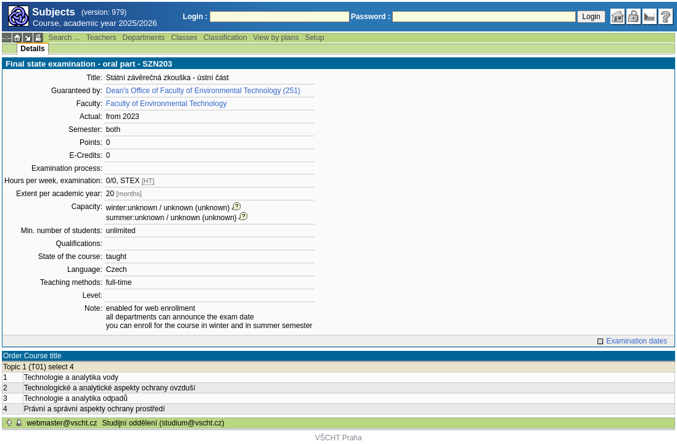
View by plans (276, 37)
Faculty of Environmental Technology (166, 103)
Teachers (101, 37)
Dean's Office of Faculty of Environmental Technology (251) (203, 90)
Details (32, 48)
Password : (370, 16)
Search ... (64, 37)
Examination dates (636, 341)
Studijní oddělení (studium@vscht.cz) (163, 423)
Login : (195, 16)
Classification (225, 37)
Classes (184, 37)
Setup (314, 37)
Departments (144, 37)
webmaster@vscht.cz (62, 423)
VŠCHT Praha (338, 438)
